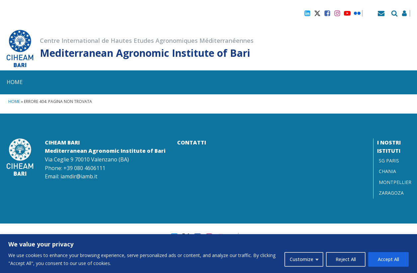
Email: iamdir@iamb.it (71, 176)
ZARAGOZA (391, 193)
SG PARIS (389, 160)
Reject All (346, 259)
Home (15, 82)
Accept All (388, 259)
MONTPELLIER (395, 182)
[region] (208, 253)
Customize (301, 259)
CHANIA (387, 171)
